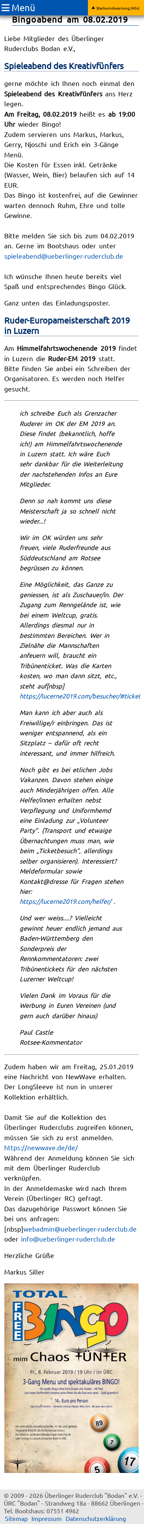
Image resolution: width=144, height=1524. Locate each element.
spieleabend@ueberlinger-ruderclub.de (63, 256)
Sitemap (16, 1518)
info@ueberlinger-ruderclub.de (68, 1239)
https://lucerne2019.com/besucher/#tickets (82, 696)
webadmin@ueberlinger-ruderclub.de (80, 1229)
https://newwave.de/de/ (41, 1147)
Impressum (46, 1518)
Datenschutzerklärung (96, 1518)
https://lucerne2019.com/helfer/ (65, 901)
